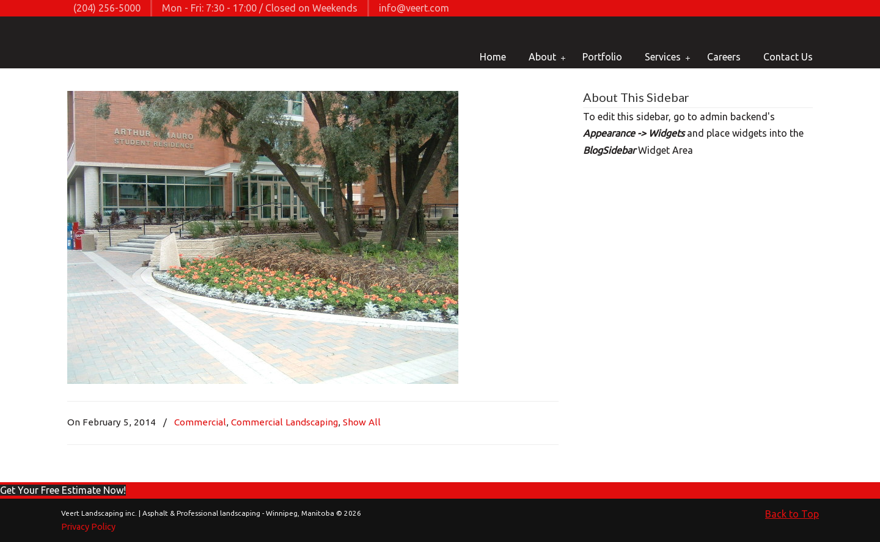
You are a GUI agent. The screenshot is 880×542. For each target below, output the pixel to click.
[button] (63, 490)
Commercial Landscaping (284, 422)
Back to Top (792, 513)
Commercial (200, 422)
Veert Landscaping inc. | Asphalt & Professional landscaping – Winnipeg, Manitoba (105, 43)
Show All (362, 422)
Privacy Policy (88, 527)
